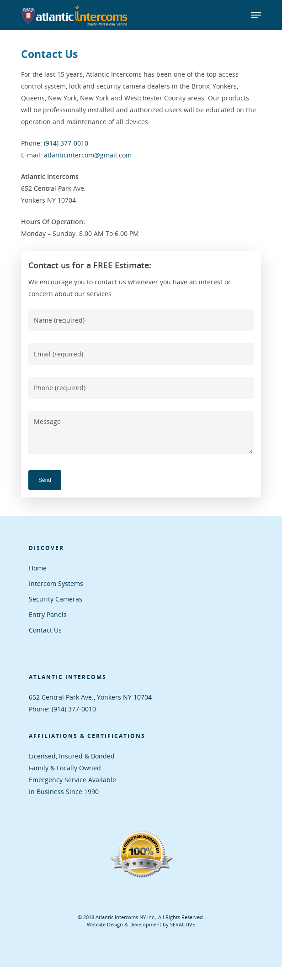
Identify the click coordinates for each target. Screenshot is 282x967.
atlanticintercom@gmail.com (88, 155)
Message (141, 433)
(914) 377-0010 (66, 143)
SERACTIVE (182, 924)
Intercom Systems (56, 583)
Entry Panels (48, 614)
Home (38, 568)
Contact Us (45, 630)
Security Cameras (55, 599)
